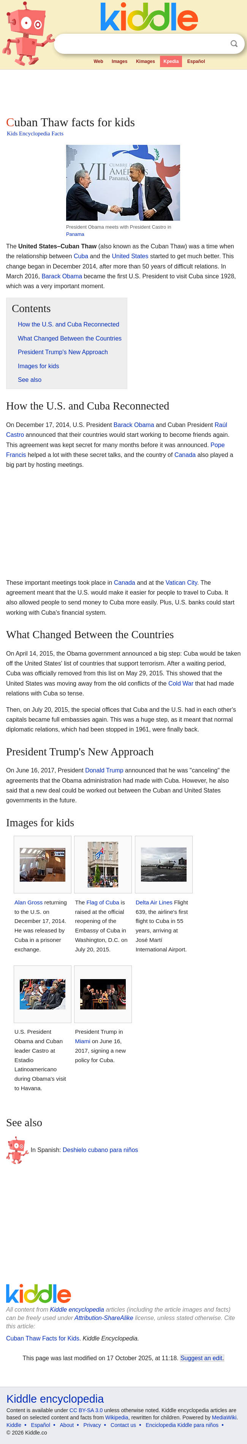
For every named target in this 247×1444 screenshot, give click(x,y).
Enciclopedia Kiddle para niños (182, 1425)
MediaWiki (224, 1417)
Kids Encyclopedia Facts (35, 133)
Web (98, 61)
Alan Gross (28, 902)
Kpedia (171, 61)
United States (130, 256)
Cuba (81, 256)
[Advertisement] (123, 91)
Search (234, 43)
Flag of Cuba (103, 902)
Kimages (145, 61)
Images (119, 61)
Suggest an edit (201, 1358)
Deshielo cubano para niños (100, 1150)
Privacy (92, 1425)
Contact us (123, 1425)
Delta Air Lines (154, 902)
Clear (218, 44)
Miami (82, 1041)
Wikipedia (116, 1417)
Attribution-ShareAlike (103, 1318)
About (67, 1425)
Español (196, 61)
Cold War (180, 683)
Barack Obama (61, 276)
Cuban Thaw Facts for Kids (42, 1338)
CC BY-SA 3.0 (86, 1410)
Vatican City (181, 582)
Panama (75, 234)
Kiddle (13, 1425)
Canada (185, 455)
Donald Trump (104, 770)
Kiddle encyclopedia (77, 1309)
